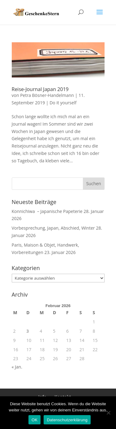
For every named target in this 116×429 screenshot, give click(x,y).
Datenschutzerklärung (67, 420)
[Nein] (108, 413)
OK (34, 420)
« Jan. (17, 367)
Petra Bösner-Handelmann (47, 95)
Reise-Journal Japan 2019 (40, 89)
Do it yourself (62, 103)
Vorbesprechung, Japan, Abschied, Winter (53, 228)
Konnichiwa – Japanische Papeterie (47, 211)
